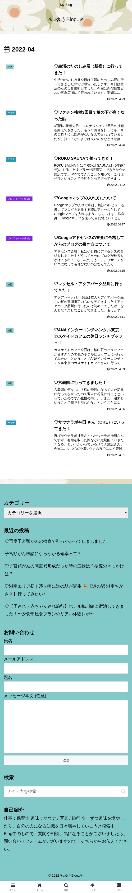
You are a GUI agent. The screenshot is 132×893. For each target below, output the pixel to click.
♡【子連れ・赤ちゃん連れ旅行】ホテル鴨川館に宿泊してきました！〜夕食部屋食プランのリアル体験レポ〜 (64, 611)
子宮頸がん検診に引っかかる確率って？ (43, 554)
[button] (123, 802)
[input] (66, 802)
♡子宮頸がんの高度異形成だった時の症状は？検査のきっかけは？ (64, 571)
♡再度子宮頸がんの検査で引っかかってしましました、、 (60, 542)
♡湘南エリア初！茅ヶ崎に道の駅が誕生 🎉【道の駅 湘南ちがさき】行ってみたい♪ (64, 591)
